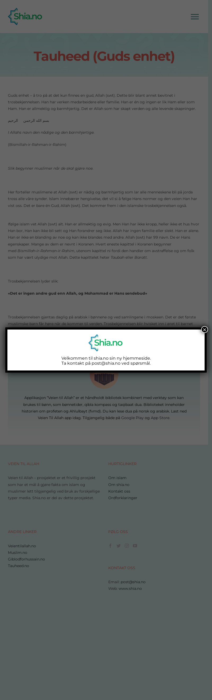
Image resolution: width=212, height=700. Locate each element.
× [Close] (204, 329)
